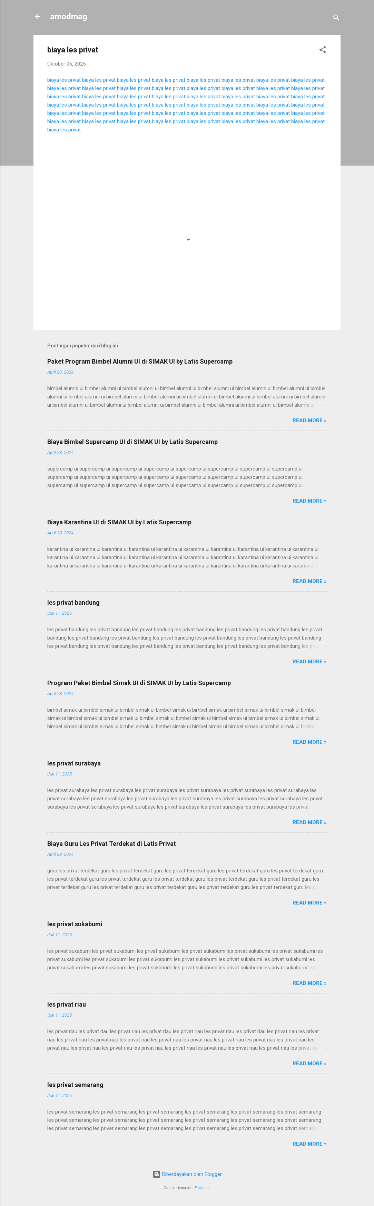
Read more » (310, 420)
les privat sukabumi (74, 924)
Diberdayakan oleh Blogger (187, 1174)
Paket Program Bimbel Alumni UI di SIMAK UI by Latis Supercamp (140, 361)
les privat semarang (75, 1084)
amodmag (68, 16)
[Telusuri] (336, 18)
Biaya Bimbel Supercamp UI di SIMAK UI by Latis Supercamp (132, 441)
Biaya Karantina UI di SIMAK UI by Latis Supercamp (119, 522)
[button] (322, 51)
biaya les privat (64, 80)
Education (202, 1188)
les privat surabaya (74, 763)
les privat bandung (73, 602)
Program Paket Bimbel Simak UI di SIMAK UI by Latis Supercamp (139, 682)
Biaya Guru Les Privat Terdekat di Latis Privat (111, 843)
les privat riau (66, 1004)
